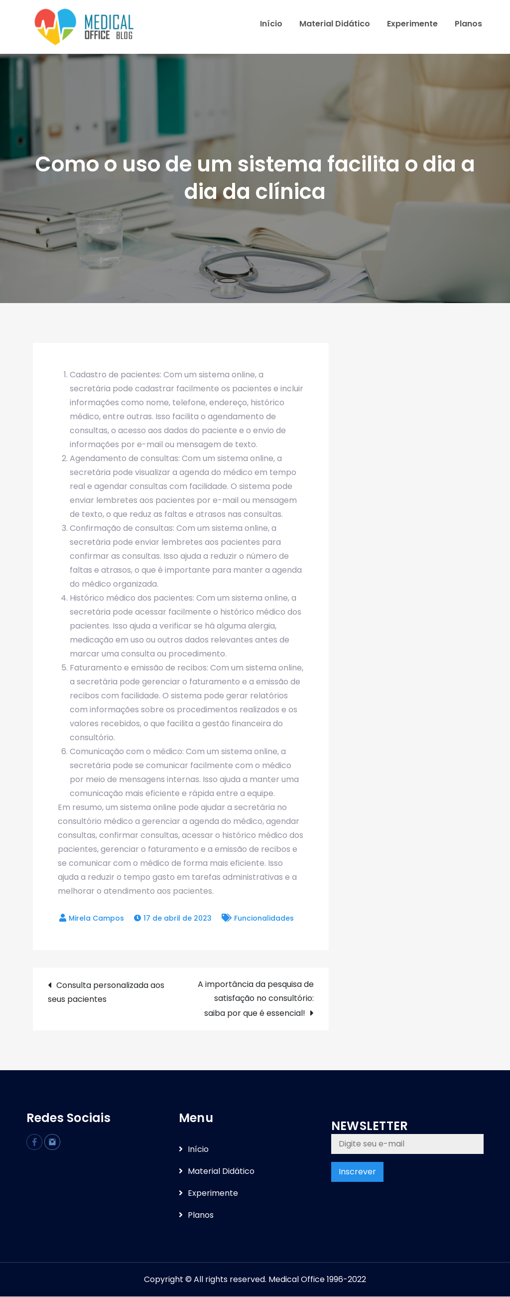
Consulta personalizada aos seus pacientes (106, 993)
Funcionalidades (264, 919)
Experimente (412, 24)
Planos (468, 24)
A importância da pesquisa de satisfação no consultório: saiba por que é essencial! (256, 999)
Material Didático (334, 24)
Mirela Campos (96, 919)
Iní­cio (271, 24)
